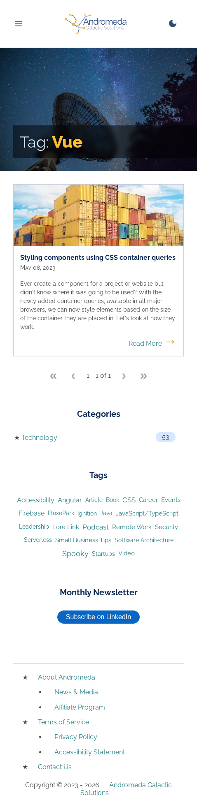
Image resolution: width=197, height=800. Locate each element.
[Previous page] (73, 376)
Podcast (95, 527)
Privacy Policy (75, 737)
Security (166, 526)
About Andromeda (66, 677)
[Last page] (143, 376)
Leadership (34, 526)
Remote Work (132, 526)
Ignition (87, 513)
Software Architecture (144, 539)
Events (171, 500)
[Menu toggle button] (18, 23)
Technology (39, 438)
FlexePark (61, 513)
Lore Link (65, 526)
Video (126, 553)
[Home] (95, 24)
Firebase (32, 513)
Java (106, 513)
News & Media (76, 692)
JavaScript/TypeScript (147, 513)
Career (148, 499)
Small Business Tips (83, 539)
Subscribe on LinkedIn (98, 616)
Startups (103, 553)
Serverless (38, 539)
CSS (129, 500)
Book (112, 500)
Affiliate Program (79, 707)
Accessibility (35, 500)
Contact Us (55, 767)
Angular (70, 500)
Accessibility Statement (89, 752)
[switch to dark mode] (172, 23)
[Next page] (124, 376)
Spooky (75, 553)
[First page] (53, 376)
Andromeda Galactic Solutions (126, 789)
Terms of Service (63, 722)
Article (94, 500)
